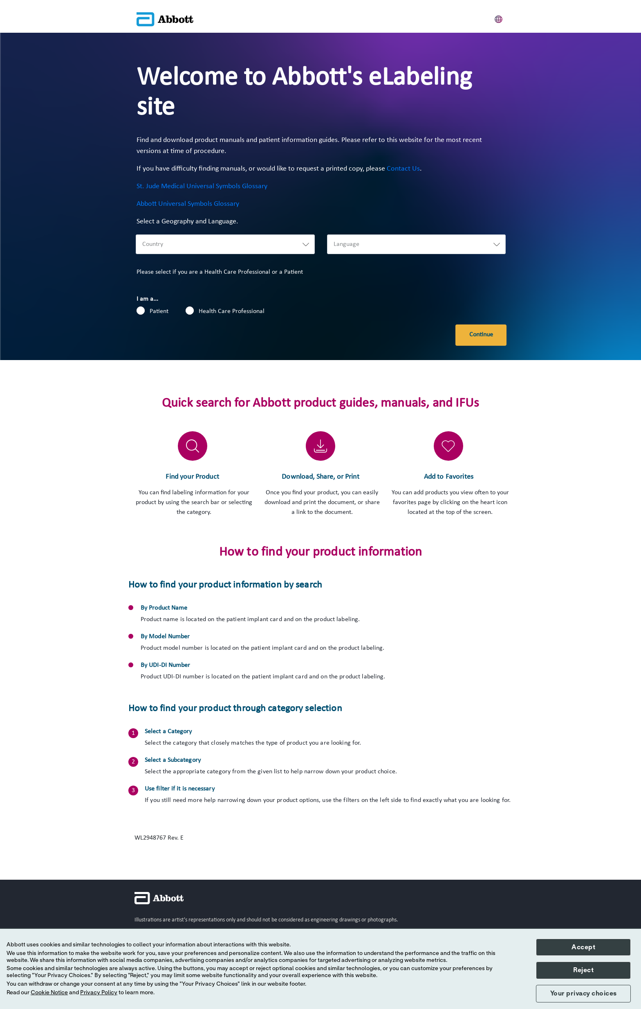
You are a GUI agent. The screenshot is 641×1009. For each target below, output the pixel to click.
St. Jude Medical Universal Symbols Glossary (202, 186)
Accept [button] (583, 947)
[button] (499, 18)
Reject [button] (583, 970)
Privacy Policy (98, 992)
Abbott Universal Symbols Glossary (188, 204)
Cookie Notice (49, 992)
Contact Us (403, 169)
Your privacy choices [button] (583, 993)
